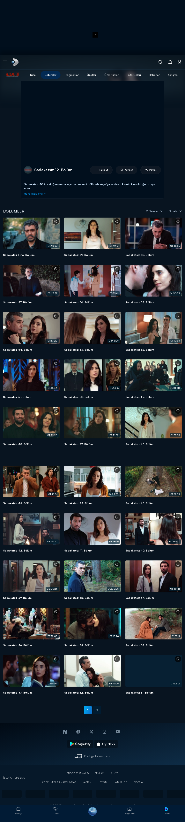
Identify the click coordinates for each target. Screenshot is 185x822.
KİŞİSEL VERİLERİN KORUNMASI (59, 782)
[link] (15, 62)
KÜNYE (114, 773)
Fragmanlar (72, 74)
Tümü (33, 74)
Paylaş (151, 170)
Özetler (91, 74)
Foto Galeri (134, 74)
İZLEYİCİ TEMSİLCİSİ (14, 777)
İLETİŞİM (102, 782)
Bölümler (50, 74)
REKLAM (99, 773)
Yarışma (173, 74)
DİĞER (137, 782)
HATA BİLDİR (121, 782)
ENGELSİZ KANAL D (78, 773)
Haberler (154, 74)
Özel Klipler (111, 74)
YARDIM (87, 782)
